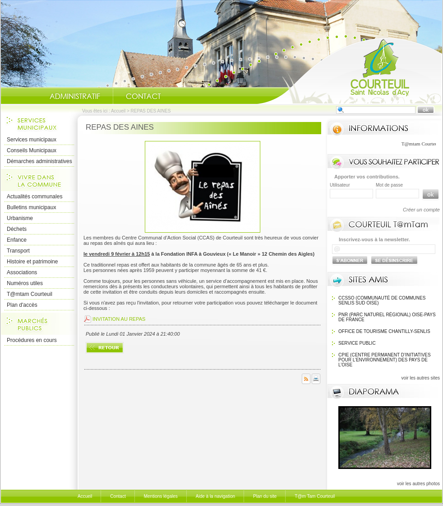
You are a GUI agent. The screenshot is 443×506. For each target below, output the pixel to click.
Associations (22, 272)
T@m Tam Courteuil (315, 496)
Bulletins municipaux (31, 207)
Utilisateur (340, 185)
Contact (143, 96)
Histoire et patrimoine (32, 261)
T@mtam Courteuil (29, 294)
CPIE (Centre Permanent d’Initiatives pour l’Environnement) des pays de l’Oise (384, 359)
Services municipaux (31, 139)
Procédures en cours (32, 340)
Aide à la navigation (215, 496)
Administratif (75, 96)
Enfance (17, 240)
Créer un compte (421, 209)
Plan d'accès (22, 305)
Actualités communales (34, 196)
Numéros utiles (25, 283)
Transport (18, 251)
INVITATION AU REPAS (118, 319)
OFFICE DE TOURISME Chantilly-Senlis (384, 331)
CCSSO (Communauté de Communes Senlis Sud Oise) (381, 300)
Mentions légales (161, 496)
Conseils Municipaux (31, 150)
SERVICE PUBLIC (357, 343)
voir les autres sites (420, 377)
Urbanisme (20, 218)
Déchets (17, 229)
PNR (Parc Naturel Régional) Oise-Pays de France (387, 317)
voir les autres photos (418, 483)
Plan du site (265, 496)
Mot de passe (389, 185)
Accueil (349, 70)
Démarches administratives (39, 161)
